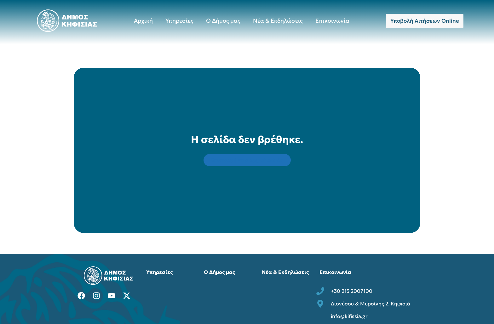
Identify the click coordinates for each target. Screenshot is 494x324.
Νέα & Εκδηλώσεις (278, 20)
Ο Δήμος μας (223, 20)
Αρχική (143, 20)
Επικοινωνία (332, 20)
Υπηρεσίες (179, 20)
